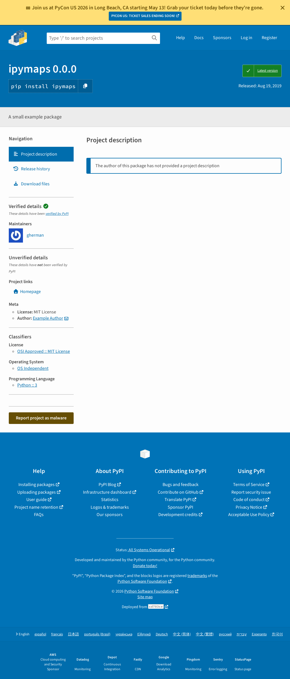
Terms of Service (249, 484)
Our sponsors (110, 515)
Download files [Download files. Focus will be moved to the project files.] (31, 184)
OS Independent (32, 368)
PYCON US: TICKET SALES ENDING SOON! (143, 15)
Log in (246, 38)
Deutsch (162, 634)
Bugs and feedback (181, 484)
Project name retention (36, 507)
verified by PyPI (57, 213)
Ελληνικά (144, 634)
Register (269, 38)
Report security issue (251, 492)
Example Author (48, 318)
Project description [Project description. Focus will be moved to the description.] (35, 154)
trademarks (197, 576)
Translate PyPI (178, 499)
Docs (199, 38)
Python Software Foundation (142, 581)
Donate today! (145, 566)
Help (180, 38)
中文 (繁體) (205, 634)
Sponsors (222, 38)
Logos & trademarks (110, 507)
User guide (36, 499)
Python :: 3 (27, 385)
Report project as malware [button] (41, 418)
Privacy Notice (249, 507)
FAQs (39, 515)
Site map (145, 597)
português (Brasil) (97, 634)
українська (124, 634)
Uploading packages (36, 492)
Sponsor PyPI (180, 507)
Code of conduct (249, 499)
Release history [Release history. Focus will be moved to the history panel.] (31, 169)
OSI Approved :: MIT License (43, 351)
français (57, 634)
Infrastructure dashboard (107, 492)
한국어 (277, 634)
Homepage (27, 291)
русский (225, 634)
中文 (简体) (182, 634)
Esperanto (259, 634)
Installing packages (36, 484)
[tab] (41, 154)
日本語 (73, 634)
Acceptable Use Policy (248, 515)
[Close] (283, 8)
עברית (242, 634)
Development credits (178, 515)
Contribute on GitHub (178, 492)
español (40, 634)
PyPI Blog (107, 484)
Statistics (109, 499)
